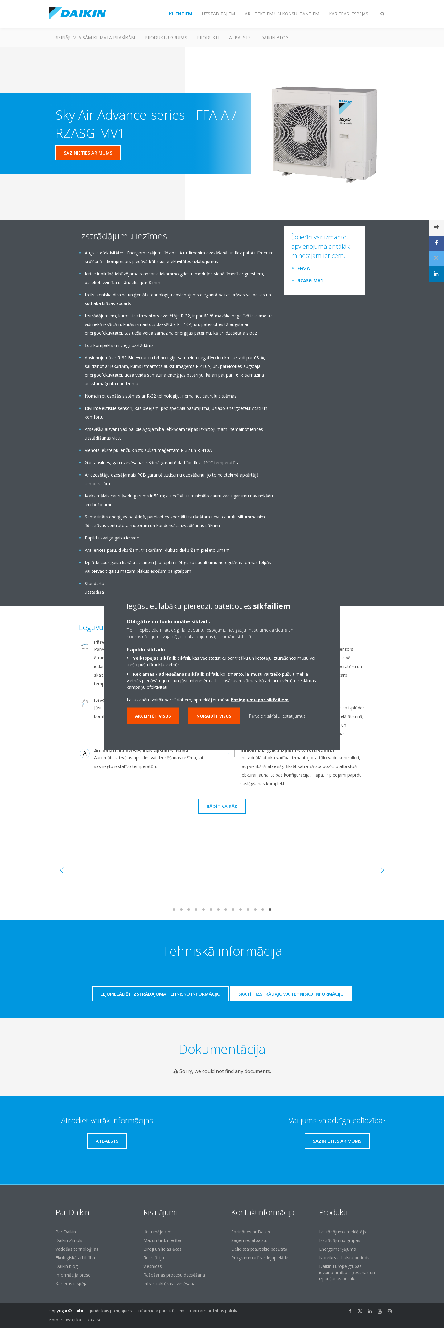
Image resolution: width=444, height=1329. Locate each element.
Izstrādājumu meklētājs (342, 1232)
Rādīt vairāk (222, 806)
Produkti (208, 37)
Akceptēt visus (153, 716)
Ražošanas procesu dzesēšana (174, 1275)
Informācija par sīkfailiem (161, 1311)
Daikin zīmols (69, 1240)
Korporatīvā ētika (65, 1320)
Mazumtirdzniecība (162, 1240)
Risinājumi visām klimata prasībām (94, 37)
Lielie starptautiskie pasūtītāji (260, 1249)
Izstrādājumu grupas (339, 1240)
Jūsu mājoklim (157, 1232)
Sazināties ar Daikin (250, 1232)
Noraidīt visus (213, 716)
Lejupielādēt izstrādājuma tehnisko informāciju (160, 994)
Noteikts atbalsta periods (344, 1258)
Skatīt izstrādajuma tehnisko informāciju (291, 994)
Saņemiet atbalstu (249, 1240)
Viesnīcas (152, 1266)
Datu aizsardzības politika (214, 1311)
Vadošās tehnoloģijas (77, 1249)
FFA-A (304, 268)
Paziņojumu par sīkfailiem (260, 699)
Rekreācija (153, 1258)
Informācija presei (74, 1275)
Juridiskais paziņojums (111, 1311)
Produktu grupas (166, 37)
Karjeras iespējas (73, 1283)
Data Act (94, 1320)
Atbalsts (240, 37)
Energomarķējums (337, 1249)
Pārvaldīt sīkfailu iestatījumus (277, 716)
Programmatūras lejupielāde (259, 1258)
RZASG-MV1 (310, 280)
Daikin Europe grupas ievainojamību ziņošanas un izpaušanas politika (347, 1272)
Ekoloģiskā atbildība (75, 1258)
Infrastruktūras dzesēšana (169, 1283)
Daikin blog (275, 37)
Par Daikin (66, 1232)
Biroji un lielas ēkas (162, 1249)
